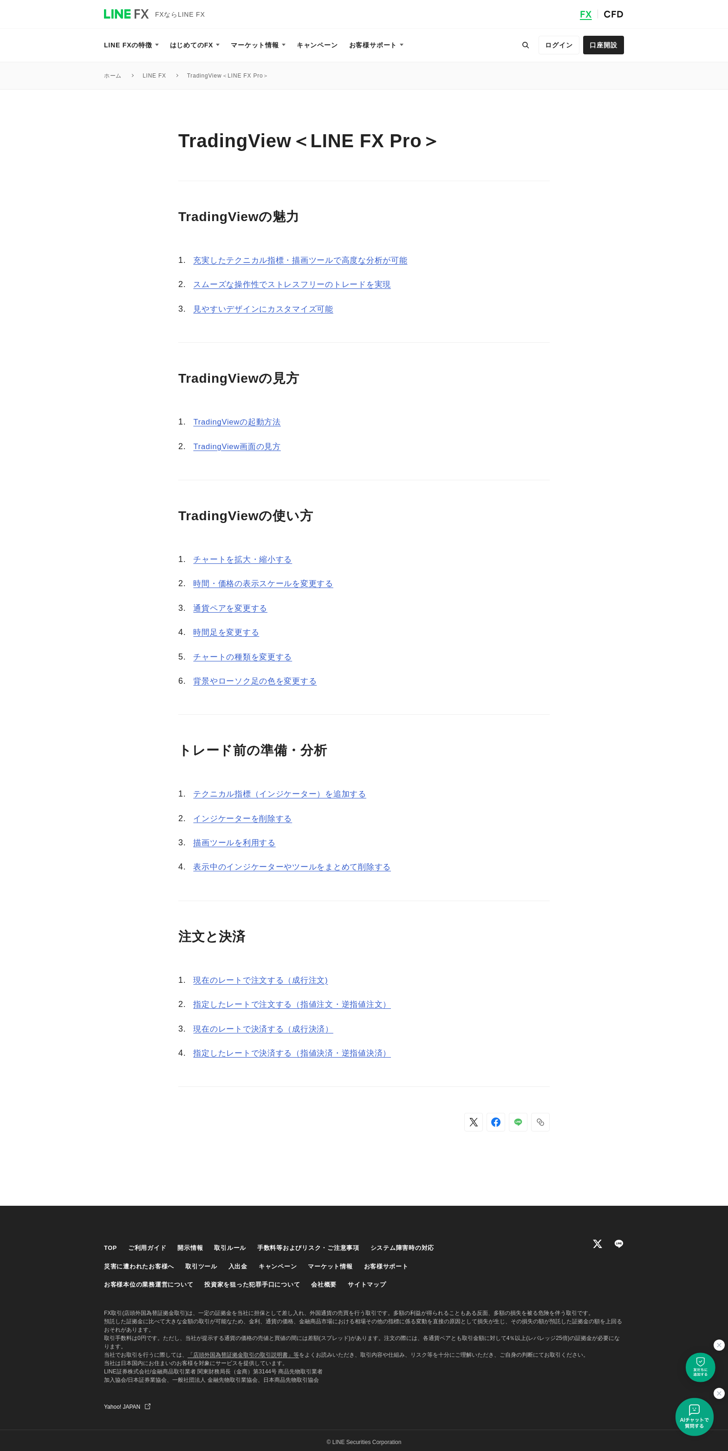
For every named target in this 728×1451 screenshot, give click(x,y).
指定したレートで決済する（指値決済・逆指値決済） (298, 1053)
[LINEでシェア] (518, 1122)
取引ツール (208, 1264)
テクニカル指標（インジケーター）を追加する (285, 793)
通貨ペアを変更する (232, 608)
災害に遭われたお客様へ (142, 1264)
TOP (111, 1247)
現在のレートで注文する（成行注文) (264, 980)
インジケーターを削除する (245, 818)
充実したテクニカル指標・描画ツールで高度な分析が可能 (306, 260)
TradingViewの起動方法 (240, 421)
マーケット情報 (344, 1264)
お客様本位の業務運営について (152, 1282)
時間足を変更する (228, 632)
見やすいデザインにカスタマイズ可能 (267, 309)
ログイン (558, 45)
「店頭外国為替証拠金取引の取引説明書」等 (243, 1351)
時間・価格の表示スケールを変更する (267, 583)
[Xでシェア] (473, 1122)
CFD (614, 14)
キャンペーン (288, 1264)
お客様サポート (404, 1264)
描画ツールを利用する (236, 842)
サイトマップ (384, 1282)
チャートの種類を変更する (245, 656)
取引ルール (238, 1247)
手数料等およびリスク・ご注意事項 (321, 1247)
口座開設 (603, 45)
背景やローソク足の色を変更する (258, 681)
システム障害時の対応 (421, 1247)
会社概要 (339, 1282)
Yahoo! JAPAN (122, 1403)
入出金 (246, 1264)
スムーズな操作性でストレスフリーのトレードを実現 (298, 284)
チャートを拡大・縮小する (245, 559)
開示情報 (195, 1247)
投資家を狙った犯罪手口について (262, 1282)
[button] (540, 1122)
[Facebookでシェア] (496, 1122)
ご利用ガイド (150, 1247)
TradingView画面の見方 (240, 446)
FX (586, 14)
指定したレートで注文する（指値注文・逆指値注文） (298, 1004)
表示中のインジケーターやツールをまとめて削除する (298, 866)
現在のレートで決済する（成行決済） (267, 1028)
